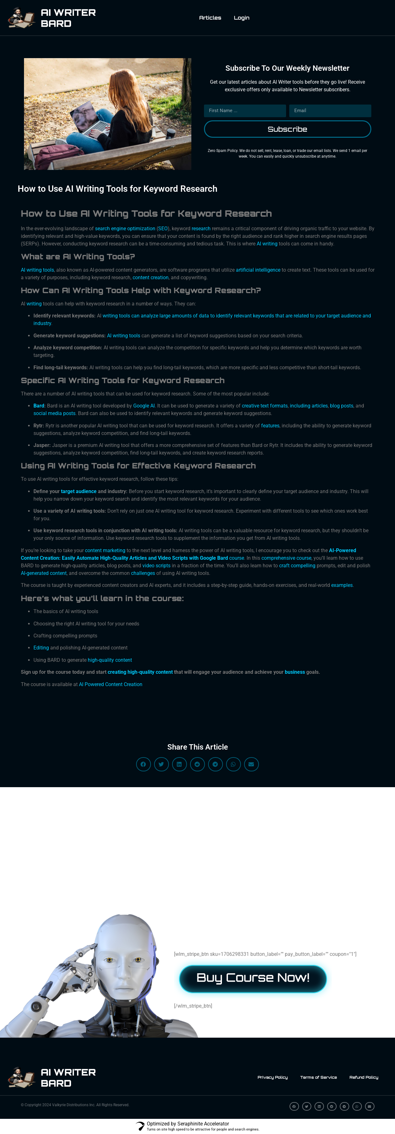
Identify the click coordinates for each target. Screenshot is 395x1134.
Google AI (144, 406)
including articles (309, 406)
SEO (163, 229)
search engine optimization (125, 229)
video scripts (156, 566)
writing (34, 304)
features (270, 426)
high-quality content (110, 660)
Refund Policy (364, 1077)
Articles (210, 18)
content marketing (105, 550)
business (295, 672)
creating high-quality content (140, 672)
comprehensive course (286, 558)
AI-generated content (44, 573)
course (236, 558)
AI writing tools (123, 336)
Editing (41, 648)
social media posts (54, 413)
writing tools (40, 270)
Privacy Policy (273, 1077)
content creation (151, 277)
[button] (143, 764)
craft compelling (297, 566)
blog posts (341, 406)
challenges (143, 573)
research (201, 229)
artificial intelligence (258, 270)
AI (23, 270)
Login (241, 18)
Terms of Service (318, 1077)
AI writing (267, 244)
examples (342, 585)
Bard (38, 406)
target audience (79, 491)
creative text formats (265, 406)
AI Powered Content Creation (110, 684)
